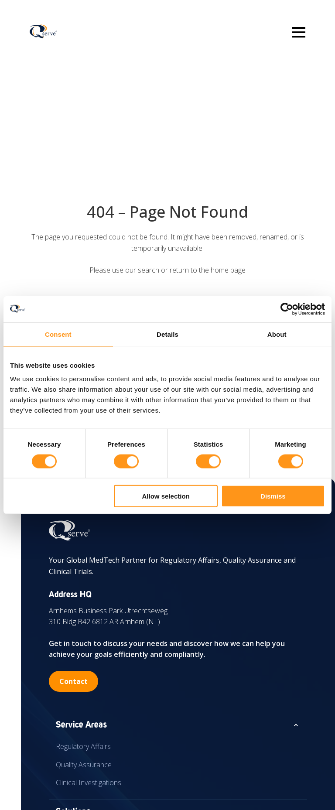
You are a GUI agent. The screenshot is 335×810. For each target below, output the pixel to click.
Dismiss (273, 496)
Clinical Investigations (88, 782)
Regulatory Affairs (83, 746)
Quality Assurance (84, 764)
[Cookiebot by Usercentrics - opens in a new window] (287, 308)
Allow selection (166, 496)
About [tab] (277, 334)
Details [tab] (167, 334)
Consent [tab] (58, 334)
